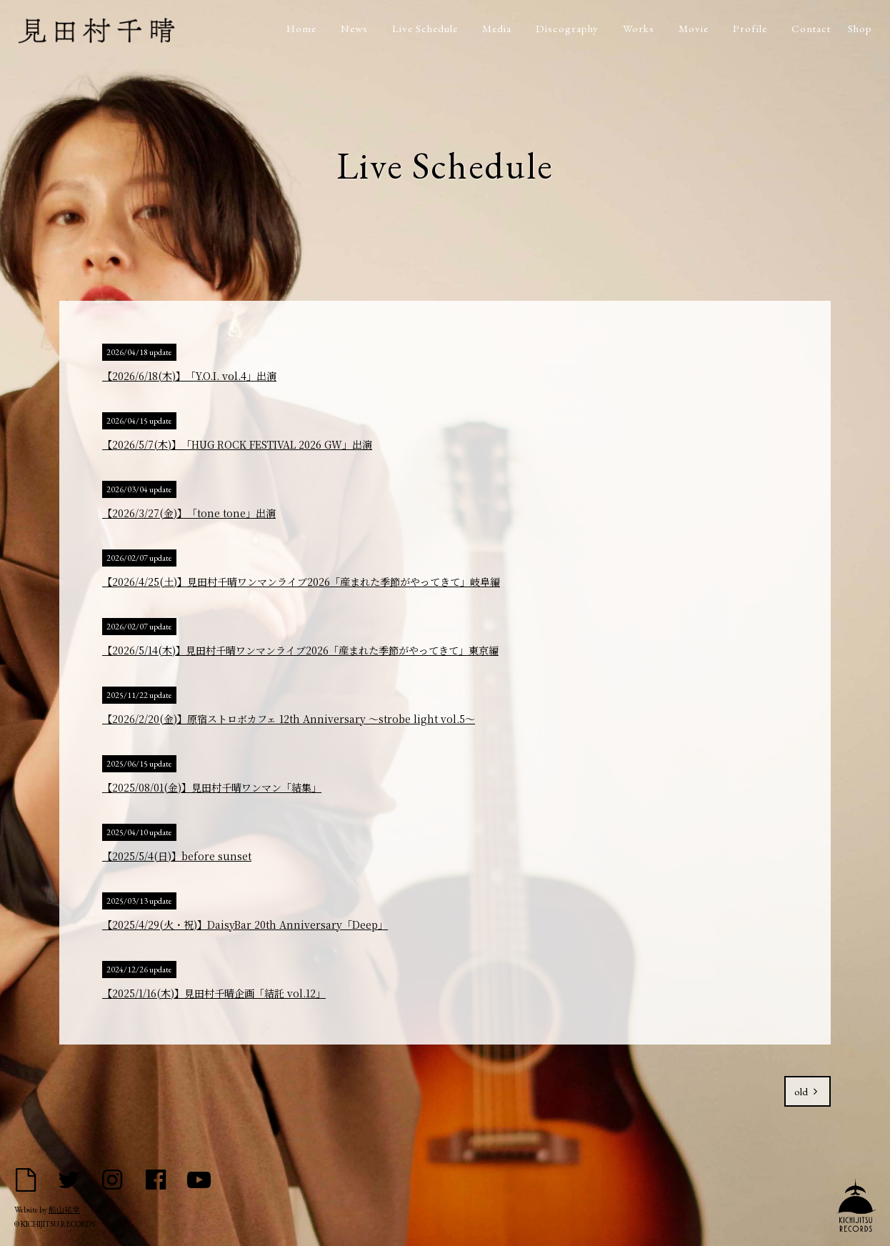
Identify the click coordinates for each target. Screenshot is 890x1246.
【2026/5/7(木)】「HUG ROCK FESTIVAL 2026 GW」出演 (237, 444)
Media (496, 28)
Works (638, 28)
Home (301, 28)
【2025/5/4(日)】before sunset (176, 856)
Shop (860, 28)
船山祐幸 (64, 1210)
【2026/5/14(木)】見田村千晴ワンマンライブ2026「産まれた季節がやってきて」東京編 (300, 650)
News (354, 28)
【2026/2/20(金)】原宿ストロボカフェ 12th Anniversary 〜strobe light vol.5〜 (288, 719)
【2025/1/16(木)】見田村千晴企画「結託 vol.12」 (214, 993)
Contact (811, 28)
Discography (567, 28)
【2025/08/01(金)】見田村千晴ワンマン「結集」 (211, 787)
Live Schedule (425, 28)
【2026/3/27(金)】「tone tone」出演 (189, 513)
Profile (750, 28)
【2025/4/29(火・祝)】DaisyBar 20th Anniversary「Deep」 (245, 924)
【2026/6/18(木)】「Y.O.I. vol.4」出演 (189, 376)
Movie (694, 28)
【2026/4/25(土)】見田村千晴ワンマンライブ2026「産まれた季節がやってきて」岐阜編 (301, 581)
